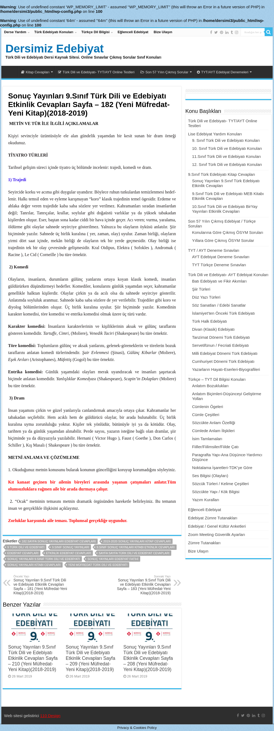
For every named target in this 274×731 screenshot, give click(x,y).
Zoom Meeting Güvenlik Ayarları (216, 534)
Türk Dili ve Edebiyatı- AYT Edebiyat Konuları (228, 274)
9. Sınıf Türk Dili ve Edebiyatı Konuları (226, 140)
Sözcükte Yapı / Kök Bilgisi (215, 491)
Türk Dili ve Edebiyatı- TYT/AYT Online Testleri (96, 72)
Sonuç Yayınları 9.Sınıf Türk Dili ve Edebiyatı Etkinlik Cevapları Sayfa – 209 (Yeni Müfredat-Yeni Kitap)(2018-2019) (90, 658)
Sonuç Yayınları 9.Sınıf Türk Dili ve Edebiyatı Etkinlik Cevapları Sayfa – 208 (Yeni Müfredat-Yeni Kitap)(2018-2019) (148, 658)
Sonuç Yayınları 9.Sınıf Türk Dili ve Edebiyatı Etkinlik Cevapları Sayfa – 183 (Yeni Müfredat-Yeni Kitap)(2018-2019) (143, 585)
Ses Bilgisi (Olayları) (210, 475)
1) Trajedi (17, 179)
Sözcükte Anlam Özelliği (213, 422)
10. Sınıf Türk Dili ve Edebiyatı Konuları (227, 148)
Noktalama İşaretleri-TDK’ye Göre (222, 467)
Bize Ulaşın (163, 32)
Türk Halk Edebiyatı (209, 321)
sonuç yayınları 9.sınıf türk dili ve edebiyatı (43, 559)
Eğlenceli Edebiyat (132, 32)
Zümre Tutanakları (204, 542)
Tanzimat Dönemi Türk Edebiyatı (221, 337)
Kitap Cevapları (35, 72)
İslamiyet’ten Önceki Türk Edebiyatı (223, 313)
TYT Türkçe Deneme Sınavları (219, 264)
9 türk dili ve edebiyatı (25, 547)
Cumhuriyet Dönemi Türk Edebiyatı (223, 361)
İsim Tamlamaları (207, 438)
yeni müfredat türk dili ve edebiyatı (97, 564)
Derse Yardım (15, 32)
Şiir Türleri (201, 289)
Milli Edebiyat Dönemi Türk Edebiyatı (225, 353)
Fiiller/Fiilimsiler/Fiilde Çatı (215, 446)
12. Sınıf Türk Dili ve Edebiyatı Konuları (227, 164)
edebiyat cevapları (23, 553)
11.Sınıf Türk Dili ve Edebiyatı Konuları (226, 156)
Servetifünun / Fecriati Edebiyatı (220, 345)
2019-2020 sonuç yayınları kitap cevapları (137, 541)
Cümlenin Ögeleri (207, 406)
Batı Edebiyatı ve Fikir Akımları (219, 281)
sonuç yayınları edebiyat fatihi (113, 559)
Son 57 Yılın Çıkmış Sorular (164, 72)
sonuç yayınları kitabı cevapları (33, 564)
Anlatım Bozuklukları (210, 385)
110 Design (50, 715)
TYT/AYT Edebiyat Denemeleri (223, 72)
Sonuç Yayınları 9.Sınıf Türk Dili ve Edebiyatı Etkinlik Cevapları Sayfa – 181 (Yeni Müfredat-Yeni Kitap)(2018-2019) (40, 585)
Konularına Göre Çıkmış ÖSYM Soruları (227, 232)
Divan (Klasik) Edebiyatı (213, 329)
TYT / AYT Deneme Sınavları (213, 250)
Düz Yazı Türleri (206, 297)
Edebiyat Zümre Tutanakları (212, 518)
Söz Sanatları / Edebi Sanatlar (219, 305)
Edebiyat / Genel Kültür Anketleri (217, 526)
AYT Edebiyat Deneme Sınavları (221, 256)
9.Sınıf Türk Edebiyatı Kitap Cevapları (221, 174)
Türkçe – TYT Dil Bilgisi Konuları (217, 379)
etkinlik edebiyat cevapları (68, 553)
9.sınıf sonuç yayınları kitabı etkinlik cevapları (136, 547)
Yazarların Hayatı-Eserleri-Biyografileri (226, 369)
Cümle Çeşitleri (205, 414)
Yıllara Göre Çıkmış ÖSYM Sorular (223, 240)
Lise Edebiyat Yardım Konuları (215, 134)
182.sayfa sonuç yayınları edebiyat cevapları (59, 541)
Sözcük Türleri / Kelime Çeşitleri (220, 483)
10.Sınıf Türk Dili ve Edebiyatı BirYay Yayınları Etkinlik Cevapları (225, 209)
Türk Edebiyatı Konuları (53, 32)
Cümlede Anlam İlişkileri (213, 430)
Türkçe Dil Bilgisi (95, 32)
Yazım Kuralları (205, 499)
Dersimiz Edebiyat (54, 48)
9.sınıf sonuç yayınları (70, 547)
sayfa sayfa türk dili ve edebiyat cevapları (134, 553)
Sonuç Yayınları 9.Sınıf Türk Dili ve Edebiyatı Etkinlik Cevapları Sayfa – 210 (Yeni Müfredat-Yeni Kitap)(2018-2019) (33, 658)
